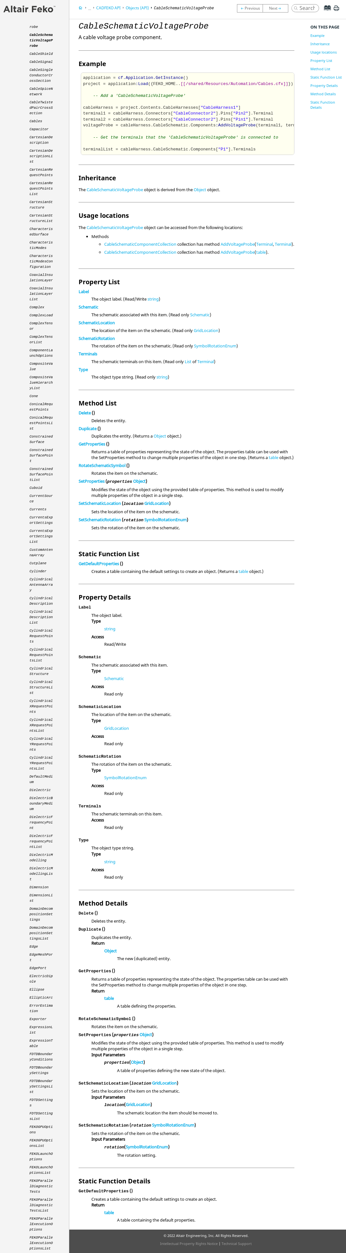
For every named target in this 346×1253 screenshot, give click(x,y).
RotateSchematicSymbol (102, 465)
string (153, 299)
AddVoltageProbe (238, 244)
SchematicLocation (97, 323)
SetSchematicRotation (100, 520)
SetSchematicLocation (100, 503)
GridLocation (206, 330)
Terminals (88, 354)
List (188, 361)
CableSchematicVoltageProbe (115, 189)
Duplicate (88, 428)
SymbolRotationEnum (215, 346)
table (261, 252)
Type (83, 369)
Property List (321, 60)
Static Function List (326, 77)
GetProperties (92, 444)
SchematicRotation (97, 338)
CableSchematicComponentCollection (140, 244)
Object (200, 189)
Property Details (324, 85)
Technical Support (237, 1243)
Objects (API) (137, 8)
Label (84, 291)
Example (317, 35)
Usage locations (323, 52)
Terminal (264, 244)
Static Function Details (322, 105)
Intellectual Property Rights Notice (189, 1243)
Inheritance (320, 43)
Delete (85, 413)
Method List (320, 68)
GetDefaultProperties (99, 564)
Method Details (323, 93)
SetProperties (92, 481)
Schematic (88, 307)
